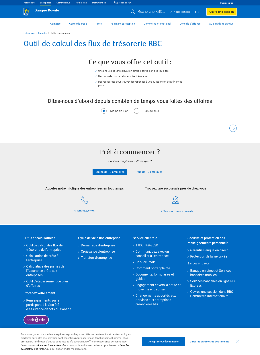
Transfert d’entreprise (96, 258)
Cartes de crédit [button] (78, 23)
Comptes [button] (55, 23)
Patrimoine (81, 2)
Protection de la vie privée (208, 256)
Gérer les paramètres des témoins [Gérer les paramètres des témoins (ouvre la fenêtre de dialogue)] (209, 341)
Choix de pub (226, 3)
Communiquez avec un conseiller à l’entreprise (152, 254)
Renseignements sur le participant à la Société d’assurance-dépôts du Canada (48, 304)
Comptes (42, 33)
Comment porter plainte (153, 268)
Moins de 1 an (119, 111)
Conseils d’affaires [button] (190, 23)
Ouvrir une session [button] (221, 11)
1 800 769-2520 (84, 211)
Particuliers (29, 2)
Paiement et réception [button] (122, 23)
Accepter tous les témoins (163, 341)
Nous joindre (181, 11)
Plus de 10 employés (149, 171)
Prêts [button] (99, 23)
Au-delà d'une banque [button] (221, 23)
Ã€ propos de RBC (123, 2)
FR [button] (197, 11)
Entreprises (45, 2)
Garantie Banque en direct (209, 250)
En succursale (146, 262)
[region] (130, 341)
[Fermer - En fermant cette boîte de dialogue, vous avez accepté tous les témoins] (237, 341)
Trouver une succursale (178, 211)
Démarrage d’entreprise (98, 245)
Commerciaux (63, 2)
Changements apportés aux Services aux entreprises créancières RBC (156, 300)
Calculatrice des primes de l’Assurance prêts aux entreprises (45, 270)
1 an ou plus (151, 111)
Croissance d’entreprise (98, 251)
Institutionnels (99, 2)
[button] (148, 12)
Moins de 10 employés (109, 171)
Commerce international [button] (157, 23)
